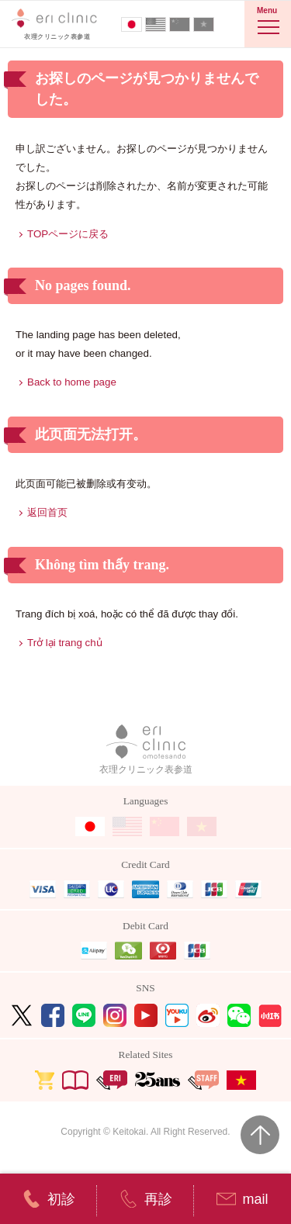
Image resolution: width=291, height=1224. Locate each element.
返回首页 (47, 512)
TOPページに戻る (68, 234)
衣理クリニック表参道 (145, 749)
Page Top (260, 1134)
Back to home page (71, 382)
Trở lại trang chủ (64, 642)
